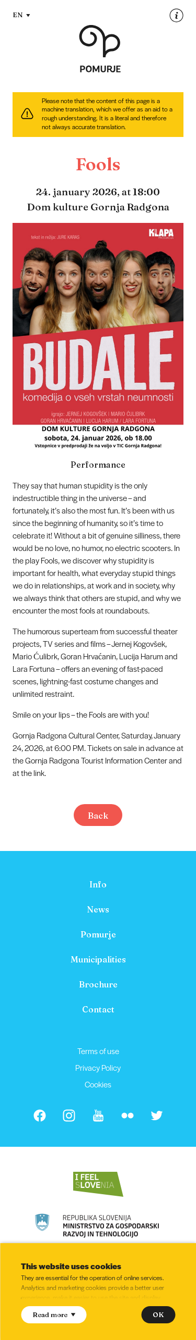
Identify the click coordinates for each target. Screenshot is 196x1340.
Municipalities (98, 959)
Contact (98, 1009)
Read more (53, 1314)
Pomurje (98, 934)
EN (21, 14)
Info (98, 884)
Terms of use (98, 1050)
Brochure (98, 984)
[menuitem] (98, 884)
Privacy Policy (98, 1067)
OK (158, 1314)
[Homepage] (100, 48)
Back (98, 815)
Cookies (98, 1084)
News (98, 909)
